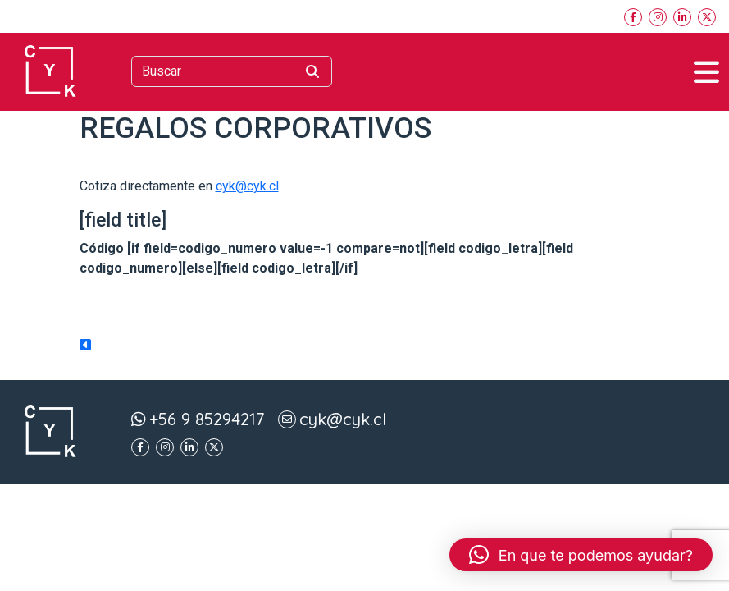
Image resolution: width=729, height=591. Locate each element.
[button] (581, 554)
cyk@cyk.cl (247, 186)
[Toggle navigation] (706, 71)
